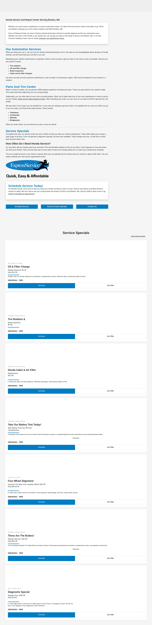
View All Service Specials (138, 236)
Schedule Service (22, 206)
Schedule (41, 285)
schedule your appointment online (51, 38)
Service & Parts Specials (57, 206)
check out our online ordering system (31, 99)
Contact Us (92, 206)
